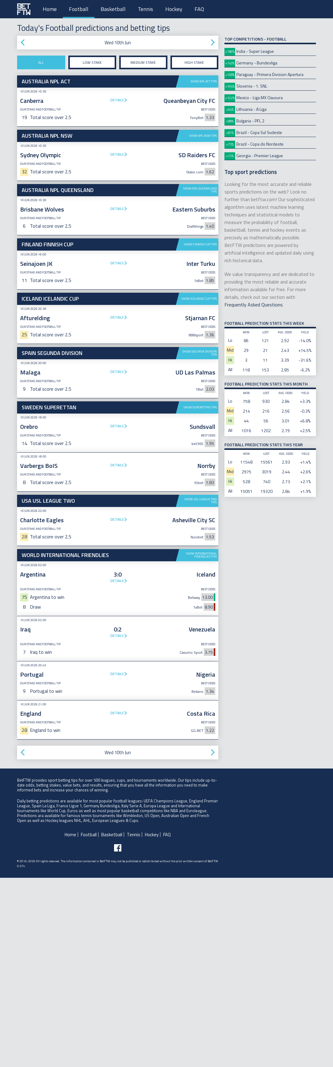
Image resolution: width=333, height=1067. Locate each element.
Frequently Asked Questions (253, 304)
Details (117, 100)
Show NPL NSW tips (203, 135)
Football (78, 9)
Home (50, 9)
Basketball (113, 9)
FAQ (199, 9)
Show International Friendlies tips (201, 744)
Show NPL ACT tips (204, 81)
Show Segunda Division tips (199, 447)
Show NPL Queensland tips (200, 190)
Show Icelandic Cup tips (199, 298)
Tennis (145, 9)
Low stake (92, 62)
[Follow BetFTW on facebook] (118, 1037)
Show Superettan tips (200, 502)
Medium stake (143, 62)
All (41, 62)
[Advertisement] (117, 393)
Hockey (173, 9)
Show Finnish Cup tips (200, 244)
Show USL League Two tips (200, 595)
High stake (194, 62)
